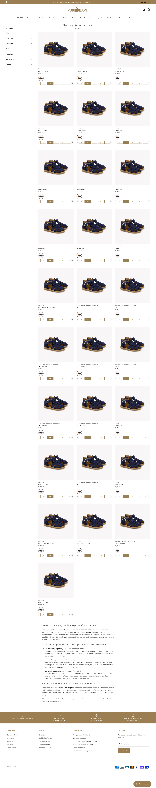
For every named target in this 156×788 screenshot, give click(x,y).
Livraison (10, 738)
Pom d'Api (15, 766)
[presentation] (72, 83)
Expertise (99, 18)
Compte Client (12, 735)
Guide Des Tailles (45, 738)
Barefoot (42, 18)
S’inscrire (123, 750)
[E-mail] (133, 744)
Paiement (11, 741)
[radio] (41, 78)
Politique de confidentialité (83, 744)
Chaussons (31, 18)
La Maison (111, 18)
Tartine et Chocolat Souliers (82, 18)
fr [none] (138, 2)
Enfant (65, 18)
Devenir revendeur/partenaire (84, 751)
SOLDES (20, 18)
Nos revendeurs (45, 748)
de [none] (148, 2)
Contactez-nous (79, 748)
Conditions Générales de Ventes (85, 741)
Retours (10, 744)
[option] (142, 2)
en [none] (142, 2)
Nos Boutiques (44, 744)
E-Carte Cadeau (133, 18)
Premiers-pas (54, 18)
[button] (19, 34)
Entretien (42, 735)
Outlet (121, 18)
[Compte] (144, 9)
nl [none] (145, 2)
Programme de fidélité (81, 735)
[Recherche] (7, 9)
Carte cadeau (12, 748)
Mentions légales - (143, 772)
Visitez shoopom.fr (80, 738)
